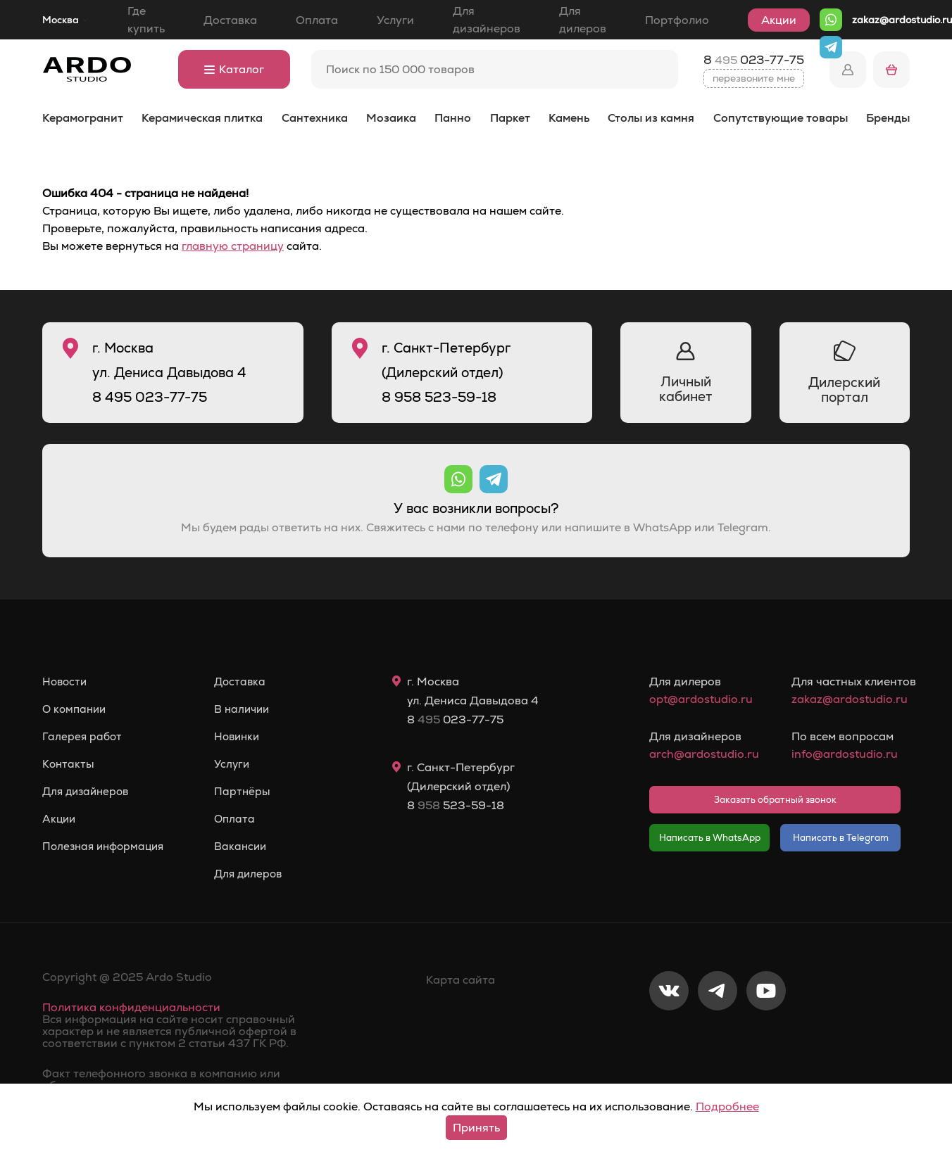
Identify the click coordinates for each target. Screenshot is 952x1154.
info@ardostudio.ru (844, 754)
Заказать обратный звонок (775, 800)
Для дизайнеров (486, 20)
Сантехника (315, 117)
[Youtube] (766, 1037)
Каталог (234, 69)
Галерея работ (83, 736)
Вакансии (249, 846)
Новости (65, 682)
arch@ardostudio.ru (703, 754)
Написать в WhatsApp (709, 838)
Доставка (230, 20)
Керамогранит (82, 117)
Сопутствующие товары (780, 117)
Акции (778, 20)
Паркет (510, 117)
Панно (452, 117)
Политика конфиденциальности (131, 1007)
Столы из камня (651, 117)
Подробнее (727, 1106)
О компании (76, 709)
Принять (476, 1127)
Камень (569, 117)
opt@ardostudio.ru (701, 699)
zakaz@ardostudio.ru (902, 19)
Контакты (69, 764)
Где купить (146, 20)
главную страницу (233, 246)
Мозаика (391, 117)
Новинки (246, 736)
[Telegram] (717, 1037)
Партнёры (250, 791)
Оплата (317, 20)
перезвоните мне (754, 78)
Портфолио (677, 20)
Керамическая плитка (202, 117)
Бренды (888, 117)
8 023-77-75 (753, 60)
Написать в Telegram (841, 838)
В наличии (251, 709)
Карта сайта (460, 979)
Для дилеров (582, 20)
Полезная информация (106, 846)
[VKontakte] (669, 1037)
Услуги (395, 20)
